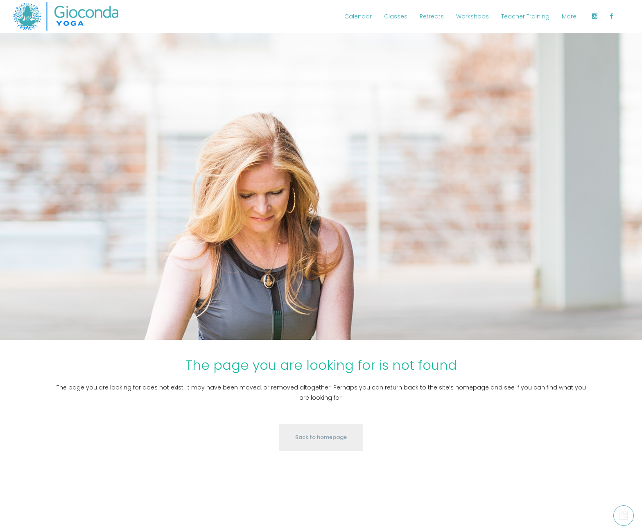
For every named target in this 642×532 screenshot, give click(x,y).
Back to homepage (321, 437)
